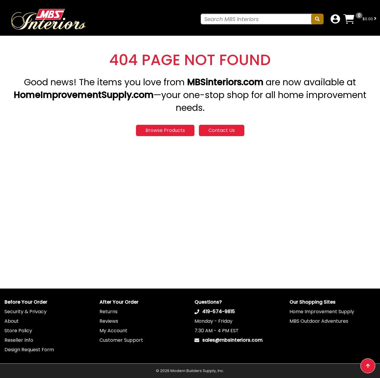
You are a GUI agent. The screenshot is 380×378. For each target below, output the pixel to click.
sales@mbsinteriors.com (232, 340)
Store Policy (18, 330)
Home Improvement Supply (321, 311)
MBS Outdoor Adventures (318, 321)
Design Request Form (29, 349)
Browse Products (165, 130)
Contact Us (221, 130)
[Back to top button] (367, 365)
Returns (108, 311)
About (11, 321)
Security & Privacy (25, 311)
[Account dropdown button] (335, 19)
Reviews (108, 321)
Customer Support (121, 340)
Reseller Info (18, 340)
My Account (113, 330)
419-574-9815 (218, 311)
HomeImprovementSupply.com (83, 95)
